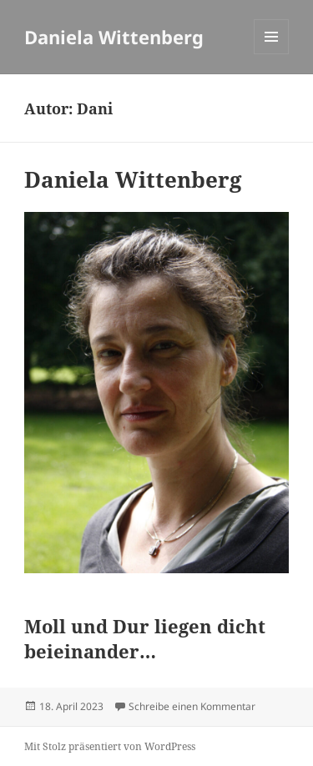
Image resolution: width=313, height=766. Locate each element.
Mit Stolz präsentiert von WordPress (109, 746)
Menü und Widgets (272, 53)
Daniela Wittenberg (114, 36)
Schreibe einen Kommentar (192, 706)
